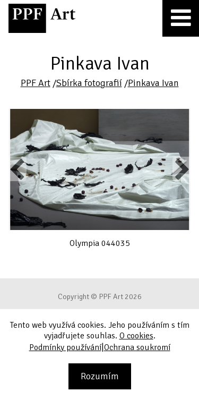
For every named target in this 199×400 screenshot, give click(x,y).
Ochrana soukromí (137, 347)
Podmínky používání (65, 347)
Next (181, 169)
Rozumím (100, 376)
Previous (17, 169)
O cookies (136, 335)
